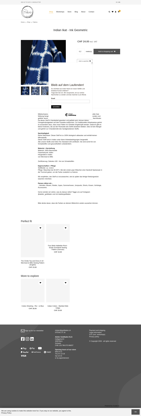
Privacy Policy (6, 413)
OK (135, 412)
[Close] (92, 63)
